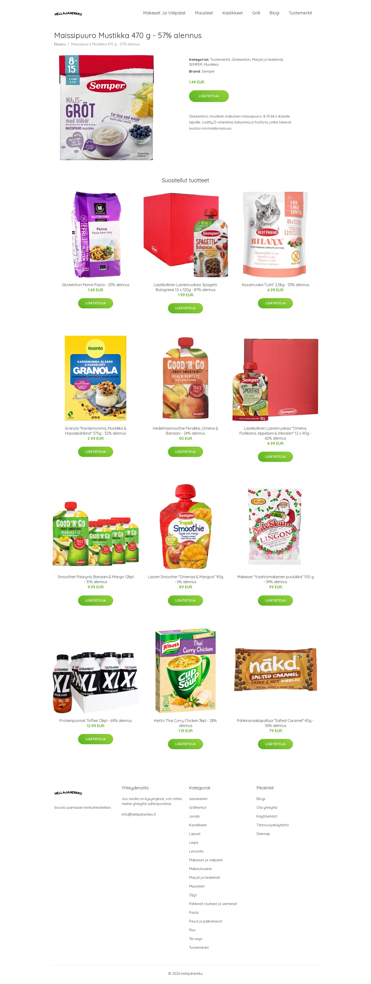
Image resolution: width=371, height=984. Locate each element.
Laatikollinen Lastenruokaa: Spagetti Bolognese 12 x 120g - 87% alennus (185, 289)
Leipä (193, 845)
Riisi (192, 932)
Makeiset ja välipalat (164, 14)
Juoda (194, 818)
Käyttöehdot (266, 818)
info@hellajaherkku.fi (139, 816)
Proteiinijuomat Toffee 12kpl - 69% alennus (95, 723)
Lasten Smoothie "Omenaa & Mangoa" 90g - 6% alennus (185, 582)
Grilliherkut (197, 810)
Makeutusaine (200, 871)
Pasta (194, 915)
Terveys (195, 941)
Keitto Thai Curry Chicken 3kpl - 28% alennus (185, 725)
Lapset (194, 836)
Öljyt (193, 897)
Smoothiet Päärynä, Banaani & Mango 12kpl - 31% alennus (96, 582)
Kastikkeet (232, 14)
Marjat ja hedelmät (267, 62)
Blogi (274, 14)
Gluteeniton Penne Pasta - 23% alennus (95, 287)
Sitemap (263, 836)
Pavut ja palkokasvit (205, 923)
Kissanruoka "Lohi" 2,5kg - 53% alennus (275, 287)
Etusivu (60, 46)
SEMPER (195, 67)
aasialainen (198, 801)
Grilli (256, 14)
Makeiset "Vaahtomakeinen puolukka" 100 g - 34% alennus (275, 582)
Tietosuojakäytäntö (272, 827)
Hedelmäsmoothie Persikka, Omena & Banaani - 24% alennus (185, 433)
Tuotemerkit (300, 14)
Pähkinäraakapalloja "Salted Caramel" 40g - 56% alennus (275, 725)
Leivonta (196, 853)
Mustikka (211, 67)
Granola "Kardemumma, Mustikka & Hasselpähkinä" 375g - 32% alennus (96, 433)
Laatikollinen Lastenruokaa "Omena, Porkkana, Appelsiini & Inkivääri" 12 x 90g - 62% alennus (275, 435)
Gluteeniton (241, 62)
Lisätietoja (209, 98)
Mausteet (204, 14)
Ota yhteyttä (266, 810)
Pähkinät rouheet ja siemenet (213, 906)
